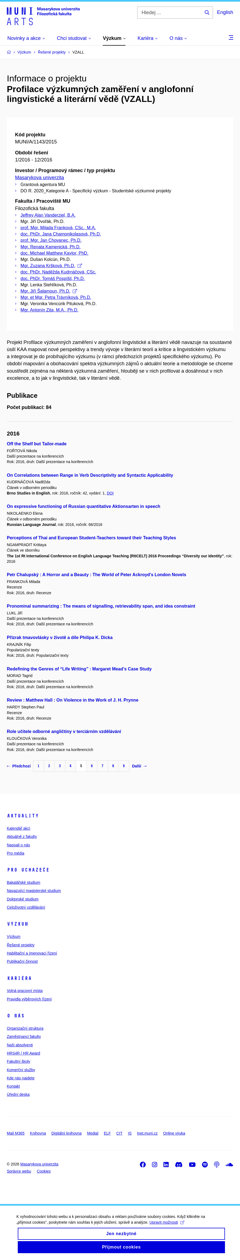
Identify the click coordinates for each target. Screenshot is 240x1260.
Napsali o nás (18, 845)
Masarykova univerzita (39, 177)
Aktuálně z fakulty (22, 836)
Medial (92, 1133)
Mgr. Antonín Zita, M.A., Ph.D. (49, 310)
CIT (119, 1133)
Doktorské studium (23, 899)
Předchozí (19, 766)
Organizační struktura (25, 1028)
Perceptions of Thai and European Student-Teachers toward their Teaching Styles (91, 537)
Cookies (44, 1171)
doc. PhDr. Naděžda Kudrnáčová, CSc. (58, 272)
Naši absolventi (20, 1045)
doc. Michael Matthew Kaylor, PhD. (54, 253)
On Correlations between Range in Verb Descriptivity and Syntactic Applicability (90, 475)
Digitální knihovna (66, 1133)
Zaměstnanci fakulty (24, 1036)
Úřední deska (18, 1094)
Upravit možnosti (167, 1226)
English (225, 12)
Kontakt (13, 1086)
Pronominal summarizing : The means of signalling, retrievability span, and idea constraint (101, 606)
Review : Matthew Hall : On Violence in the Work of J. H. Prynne (72, 700)
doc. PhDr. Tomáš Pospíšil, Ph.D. (53, 278)
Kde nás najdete (20, 1078)
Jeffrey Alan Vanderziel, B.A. (48, 215)
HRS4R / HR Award (23, 1053)
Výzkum (17, 924)
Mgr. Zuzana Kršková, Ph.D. (51, 265)
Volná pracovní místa (25, 990)
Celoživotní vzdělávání (26, 907)
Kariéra (19, 978)
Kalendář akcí (18, 828)
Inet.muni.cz (147, 1133)
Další (139, 766)
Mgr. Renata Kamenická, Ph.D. (51, 247)
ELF (107, 1133)
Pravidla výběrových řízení (29, 999)
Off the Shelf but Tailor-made (36, 443)
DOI (110, 493)
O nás (16, 1016)
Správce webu (19, 1171)
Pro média (15, 853)
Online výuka (174, 1133)
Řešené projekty (20, 945)
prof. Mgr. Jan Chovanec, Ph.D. (51, 240)
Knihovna (38, 1133)
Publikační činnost (22, 961)
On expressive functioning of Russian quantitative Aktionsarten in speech (83, 506)
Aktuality (23, 816)
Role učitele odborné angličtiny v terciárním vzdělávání (64, 731)
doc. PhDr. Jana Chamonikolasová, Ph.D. (61, 234)
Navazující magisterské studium (34, 890)
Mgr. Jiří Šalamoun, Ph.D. (49, 291)
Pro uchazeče (28, 870)
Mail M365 (16, 1133)
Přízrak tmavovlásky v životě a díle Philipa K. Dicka (60, 637)
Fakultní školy (18, 1061)
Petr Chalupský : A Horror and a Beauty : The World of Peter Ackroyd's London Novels (96, 574)
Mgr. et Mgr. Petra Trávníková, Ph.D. (56, 297)
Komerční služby (21, 1070)
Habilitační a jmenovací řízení (32, 953)
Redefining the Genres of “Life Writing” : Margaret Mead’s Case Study (79, 669)
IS (129, 1133)
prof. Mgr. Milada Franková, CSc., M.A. (58, 227)
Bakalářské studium (23, 882)
